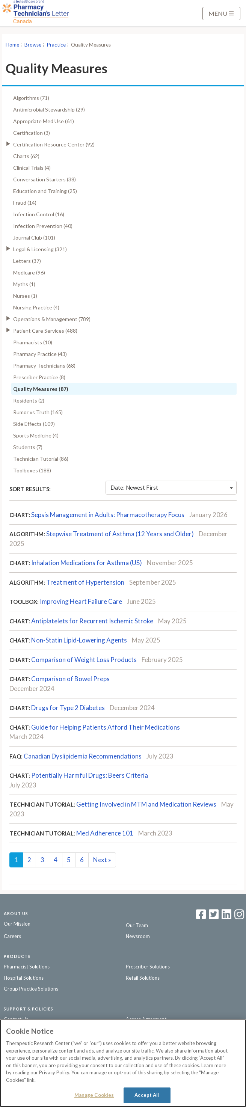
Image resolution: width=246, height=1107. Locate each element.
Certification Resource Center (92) (54, 144)
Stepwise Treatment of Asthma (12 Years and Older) (120, 534)
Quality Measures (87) (40, 389)
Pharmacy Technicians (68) (44, 365)
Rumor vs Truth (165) (38, 412)
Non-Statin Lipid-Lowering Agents (79, 640)
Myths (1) (24, 284)
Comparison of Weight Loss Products (84, 660)
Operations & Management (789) (52, 319)
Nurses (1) (25, 296)
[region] (123, 1063)
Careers (12, 936)
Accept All (146, 1095)
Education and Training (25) (45, 191)
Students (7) (27, 447)
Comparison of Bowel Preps (70, 679)
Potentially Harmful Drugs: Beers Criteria (89, 775)
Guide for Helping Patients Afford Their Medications (105, 727)
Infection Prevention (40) (42, 226)
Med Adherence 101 (104, 833)
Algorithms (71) (31, 98)
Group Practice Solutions (31, 989)
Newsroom (138, 936)
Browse (32, 45)
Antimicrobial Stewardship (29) (49, 109)
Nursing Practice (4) (36, 307)
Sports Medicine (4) (36, 435)
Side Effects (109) (34, 424)
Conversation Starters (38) (44, 179)
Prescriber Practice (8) (39, 377)
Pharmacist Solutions (27, 967)
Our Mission (17, 924)
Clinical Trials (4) (32, 167)
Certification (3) (31, 133)
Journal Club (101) (34, 237)
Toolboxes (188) (32, 470)
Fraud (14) (24, 202)
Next (102, 860)
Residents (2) (28, 400)
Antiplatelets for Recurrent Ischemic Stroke (92, 621)
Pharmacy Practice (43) (40, 354)
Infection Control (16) (38, 214)
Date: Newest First (171, 487)
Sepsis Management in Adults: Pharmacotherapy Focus (107, 515)
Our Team (137, 925)
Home (12, 45)
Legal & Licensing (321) (40, 249)
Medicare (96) (29, 272)
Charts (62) (26, 156)
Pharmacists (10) (32, 342)
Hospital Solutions (24, 978)
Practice (56, 45)
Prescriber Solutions (148, 967)
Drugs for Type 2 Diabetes (68, 708)
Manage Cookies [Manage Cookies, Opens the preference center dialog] (94, 1095)
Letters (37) (27, 261)
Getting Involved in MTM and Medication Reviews (146, 804)
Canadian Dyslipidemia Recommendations (83, 756)
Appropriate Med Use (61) (43, 121)
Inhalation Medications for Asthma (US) (86, 563)
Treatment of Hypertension (85, 582)
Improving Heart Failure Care (81, 601)
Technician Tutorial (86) (40, 458)
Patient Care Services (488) (45, 330)
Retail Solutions (143, 978)
